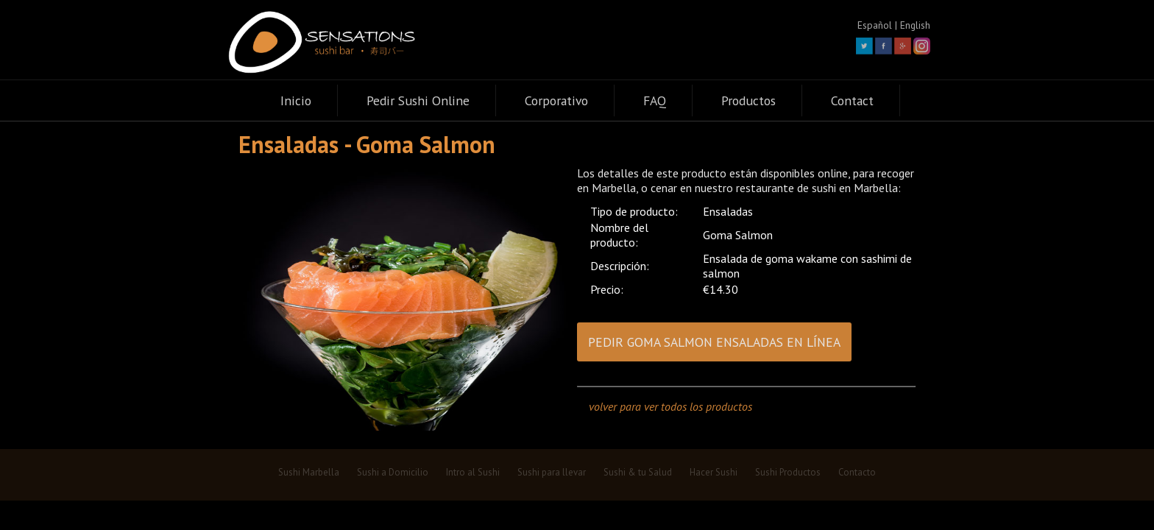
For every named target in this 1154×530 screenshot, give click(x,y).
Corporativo (556, 100)
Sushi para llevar (551, 472)
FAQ (654, 100)
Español (874, 25)
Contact (852, 100)
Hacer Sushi (713, 472)
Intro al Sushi (473, 472)
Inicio (295, 100)
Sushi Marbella (308, 472)
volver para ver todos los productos (670, 406)
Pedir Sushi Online (418, 100)
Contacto (857, 472)
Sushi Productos (788, 472)
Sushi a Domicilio (392, 472)
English (915, 25)
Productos (748, 100)
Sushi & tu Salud (637, 472)
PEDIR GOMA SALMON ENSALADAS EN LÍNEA (714, 341)
